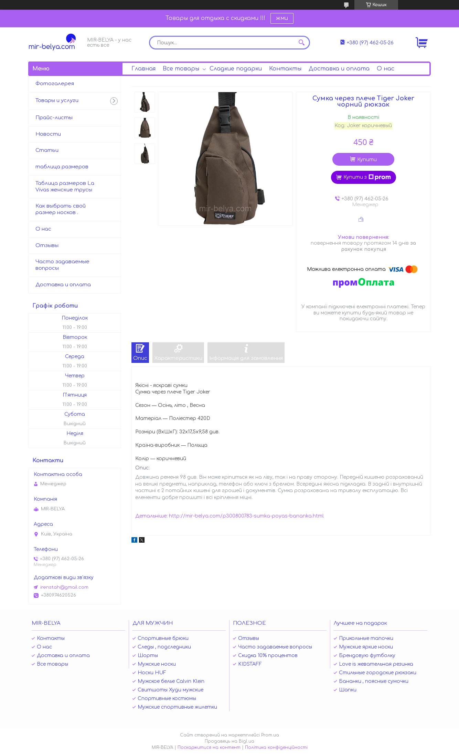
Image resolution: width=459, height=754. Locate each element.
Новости (48, 134)
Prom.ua (270, 735)
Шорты (148, 655)
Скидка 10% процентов (268, 655)
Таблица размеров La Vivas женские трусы (64, 186)
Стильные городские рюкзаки (377, 672)
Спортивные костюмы (167, 698)
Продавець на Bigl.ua (229, 741)
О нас (385, 69)
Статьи (46, 150)
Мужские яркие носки (366, 647)
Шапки (347, 689)
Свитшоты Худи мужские (170, 689)
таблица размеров (61, 167)
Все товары (181, 69)
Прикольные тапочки (366, 638)
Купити (367, 159)
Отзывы (46, 245)
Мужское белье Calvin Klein (171, 681)
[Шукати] (301, 42)
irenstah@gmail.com (64, 587)
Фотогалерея (54, 84)
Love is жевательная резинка (376, 664)
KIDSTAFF (250, 664)
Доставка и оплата (339, 69)
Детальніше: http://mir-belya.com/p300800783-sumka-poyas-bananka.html (229, 516)
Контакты (285, 69)
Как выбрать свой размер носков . (60, 209)
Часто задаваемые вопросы (62, 265)
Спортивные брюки (163, 638)
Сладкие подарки (236, 69)
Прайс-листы (54, 118)
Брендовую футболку (367, 655)
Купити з (367, 177)
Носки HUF (152, 672)
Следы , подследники (164, 647)
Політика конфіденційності (276, 747)
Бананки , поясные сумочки (373, 681)
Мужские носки (157, 664)
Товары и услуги (56, 100)
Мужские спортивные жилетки (177, 707)
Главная (143, 69)
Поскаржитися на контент (209, 747)
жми (282, 18)
